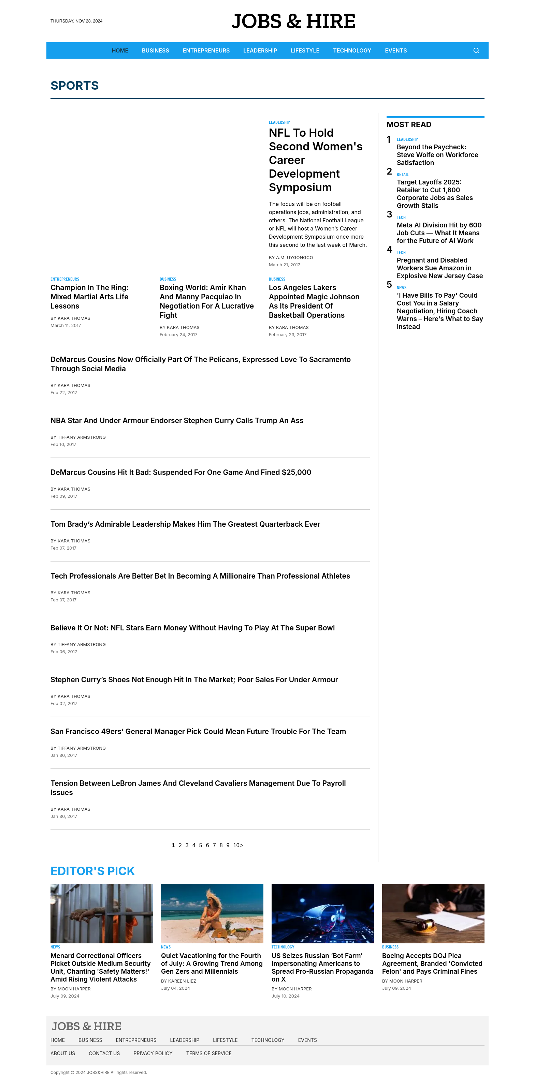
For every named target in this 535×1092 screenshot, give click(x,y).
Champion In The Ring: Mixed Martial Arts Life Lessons (89, 296)
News (401, 287)
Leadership (260, 50)
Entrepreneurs (206, 50)
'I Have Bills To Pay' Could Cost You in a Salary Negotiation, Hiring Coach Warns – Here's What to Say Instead (440, 311)
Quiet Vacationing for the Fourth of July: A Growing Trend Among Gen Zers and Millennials (212, 963)
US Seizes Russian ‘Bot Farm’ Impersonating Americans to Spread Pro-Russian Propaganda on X (322, 967)
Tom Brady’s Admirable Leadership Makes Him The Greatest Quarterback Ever (185, 524)
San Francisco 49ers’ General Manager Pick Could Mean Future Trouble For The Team (198, 731)
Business (155, 50)
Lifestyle (305, 50)
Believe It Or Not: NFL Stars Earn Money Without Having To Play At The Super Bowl (192, 628)
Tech (401, 217)
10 (236, 845)
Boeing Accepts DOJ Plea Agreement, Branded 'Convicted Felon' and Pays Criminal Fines (432, 963)
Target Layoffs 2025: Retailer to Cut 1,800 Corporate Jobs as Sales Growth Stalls (435, 194)
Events (396, 50)
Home (120, 50)
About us (62, 1053)
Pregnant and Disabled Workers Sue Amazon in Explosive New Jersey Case (440, 268)
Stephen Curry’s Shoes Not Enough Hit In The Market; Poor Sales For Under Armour (194, 679)
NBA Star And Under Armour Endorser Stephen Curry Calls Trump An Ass (177, 420)
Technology (352, 50)
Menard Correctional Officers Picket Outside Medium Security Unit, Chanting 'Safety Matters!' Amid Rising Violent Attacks (100, 967)
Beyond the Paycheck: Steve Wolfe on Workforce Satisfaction (437, 155)
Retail (403, 174)
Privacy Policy (152, 1053)
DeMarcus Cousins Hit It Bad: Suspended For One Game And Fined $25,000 (181, 472)
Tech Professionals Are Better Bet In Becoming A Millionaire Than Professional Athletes (200, 576)
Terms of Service (209, 1053)
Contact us (104, 1053)
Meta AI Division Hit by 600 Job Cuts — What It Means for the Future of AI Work (439, 233)
